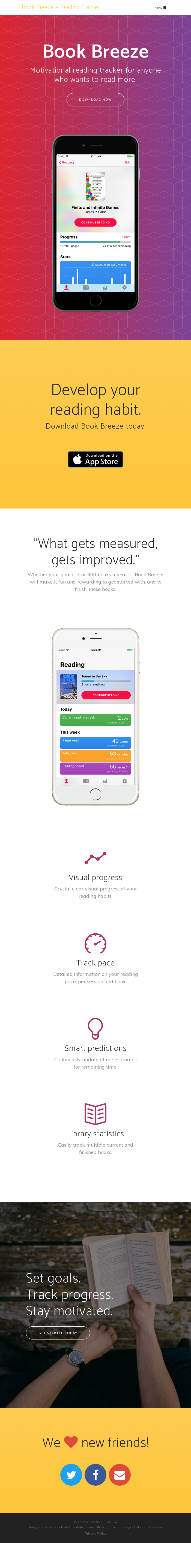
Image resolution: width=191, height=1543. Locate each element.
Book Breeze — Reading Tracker (61, 7)
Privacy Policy (95, 1533)
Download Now (95, 99)
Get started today (57, 1333)
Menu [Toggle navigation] (160, 7)
